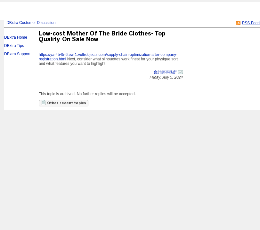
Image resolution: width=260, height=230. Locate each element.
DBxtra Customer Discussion (30, 22)
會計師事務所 (165, 72)
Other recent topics (63, 102)
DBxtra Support (17, 54)
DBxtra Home (15, 37)
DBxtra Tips (14, 45)
